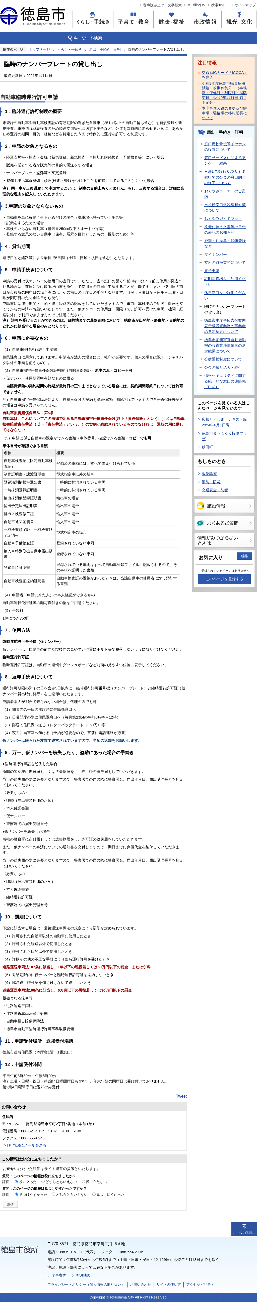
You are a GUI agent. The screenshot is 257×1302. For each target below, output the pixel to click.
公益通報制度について (223, 359)
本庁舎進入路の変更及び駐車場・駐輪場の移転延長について (224, 113)
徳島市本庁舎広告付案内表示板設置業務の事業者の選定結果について (225, 326)
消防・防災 (211, 482)
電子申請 (211, 271)
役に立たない (96, 1182)
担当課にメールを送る (27, 1145)
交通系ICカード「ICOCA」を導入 (225, 74)
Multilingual (196, 5)
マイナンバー (215, 254)
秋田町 (207, 447)
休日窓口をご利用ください (225, 296)
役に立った (28, 1182)
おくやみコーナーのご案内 (225, 194)
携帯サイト (220, 5)
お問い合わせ (140, 1284)
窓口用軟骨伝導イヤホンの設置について (225, 147)
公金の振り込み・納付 (223, 367)
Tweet (181, 1096)
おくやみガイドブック (223, 218)
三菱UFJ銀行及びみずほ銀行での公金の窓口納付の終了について (225, 177)
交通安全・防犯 (215, 490)
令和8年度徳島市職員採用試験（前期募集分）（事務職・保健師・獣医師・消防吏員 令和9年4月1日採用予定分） (224, 92)
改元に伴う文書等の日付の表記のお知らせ (225, 230)
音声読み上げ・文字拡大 (162, 5)
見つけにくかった (110, 1195)
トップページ (39, 49)
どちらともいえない (61, 1182)
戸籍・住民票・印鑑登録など (225, 244)
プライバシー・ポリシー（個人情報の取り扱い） (86, 1284)
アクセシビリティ (200, 1284)
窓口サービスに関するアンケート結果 (225, 161)
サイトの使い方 (168, 1284)
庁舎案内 (59, 1275)
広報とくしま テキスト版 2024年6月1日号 (226, 422)
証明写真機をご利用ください (225, 282)
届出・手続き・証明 (105, 49)
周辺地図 (83, 1275)
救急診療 (209, 473)
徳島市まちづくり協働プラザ (224, 436)
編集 (244, 556)
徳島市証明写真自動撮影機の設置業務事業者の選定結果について (225, 345)
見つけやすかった (33, 1195)
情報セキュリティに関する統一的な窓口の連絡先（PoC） (225, 381)
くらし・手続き (69, 49)
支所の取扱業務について (225, 262)
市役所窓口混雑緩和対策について (225, 208)
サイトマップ (245, 5)
